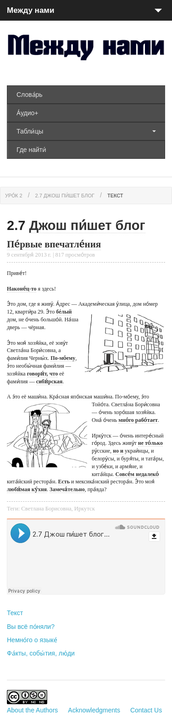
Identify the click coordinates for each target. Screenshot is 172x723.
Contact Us (146, 710)
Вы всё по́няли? (31, 626)
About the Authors (32, 710)
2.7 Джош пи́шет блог (64, 195)
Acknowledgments (94, 710)
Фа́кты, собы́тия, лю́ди (41, 653)
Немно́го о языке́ (32, 640)
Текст (115, 195)
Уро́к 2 (13, 195)
